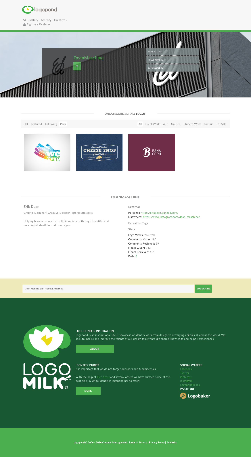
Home (56, 9)
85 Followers (155, 68)
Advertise (171, 442)
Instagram (186, 380)
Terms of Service (138, 442)
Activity (46, 20)
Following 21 (155, 60)
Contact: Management (114, 442)
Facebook (186, 368)
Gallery (33, 20)
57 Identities (155, 52)
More (88, 390)
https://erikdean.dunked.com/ (159, 212)
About (94, 348)
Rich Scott (103, 377)
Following (51, 124)
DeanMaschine (88, 57)
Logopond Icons (190, 384)
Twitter (184, 373)
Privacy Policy (157, 442)
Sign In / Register (36, 24)
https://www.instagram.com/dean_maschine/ (171, 216)
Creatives (60, 20)
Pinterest (185, 377)
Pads (63, 124)
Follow (77, 66)
